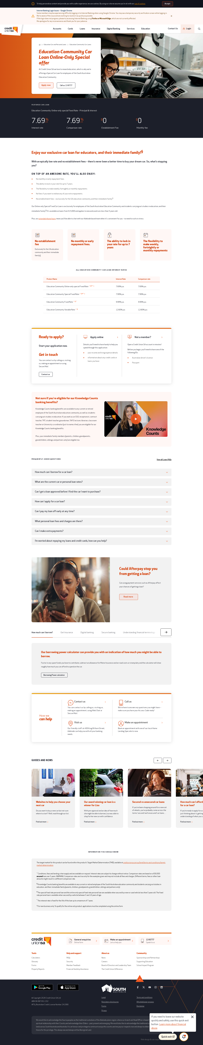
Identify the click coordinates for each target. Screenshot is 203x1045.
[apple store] (68, 988)
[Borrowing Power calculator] (54, 675)
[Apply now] (46, 85)
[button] (101, 472)
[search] (199, 29)
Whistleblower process (145, 1002)
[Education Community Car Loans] (79, 44)
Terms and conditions (144, 997)
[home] (39, 45)
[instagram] (155, 988)
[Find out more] (42, 822)
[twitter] (143, 988)
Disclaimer (140, 1006)
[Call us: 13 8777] (66, 85)
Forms (34, 965)
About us (107, 953)
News (104, 958)
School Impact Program (145, 965)
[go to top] (167, 978)
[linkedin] (161, 988)
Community (143, 953)
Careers (104, 962)
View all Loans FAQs (164, 460)
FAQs (68, 958)
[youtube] (149, 988)
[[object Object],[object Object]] (82, 941)
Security (69, 962)
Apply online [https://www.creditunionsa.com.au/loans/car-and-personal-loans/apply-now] (96, 337)
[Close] (171, 16)
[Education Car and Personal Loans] (53, 44)
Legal (104, 997)
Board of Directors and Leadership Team (116, 965)
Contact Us (173, 29)
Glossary (35, 962)
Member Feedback (73, 965)
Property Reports (38, 969)
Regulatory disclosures (110, 1002)
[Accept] (167, 3)
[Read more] (128, 597)
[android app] (42, 988)
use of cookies (139, 4)
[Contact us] (46, 374)
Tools (36, 953)
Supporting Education (145, 962)
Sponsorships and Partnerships (148, 958)
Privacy (104, 1011)
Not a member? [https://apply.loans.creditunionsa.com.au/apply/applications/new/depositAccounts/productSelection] (143, 337)
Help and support (75, 953)
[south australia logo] (114, 992)
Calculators (36, 958)
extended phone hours (47, 219)
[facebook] (138, 988)
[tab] (42, 632)
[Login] (187, 28)
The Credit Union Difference (112, 969)
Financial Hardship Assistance (77, 969)
